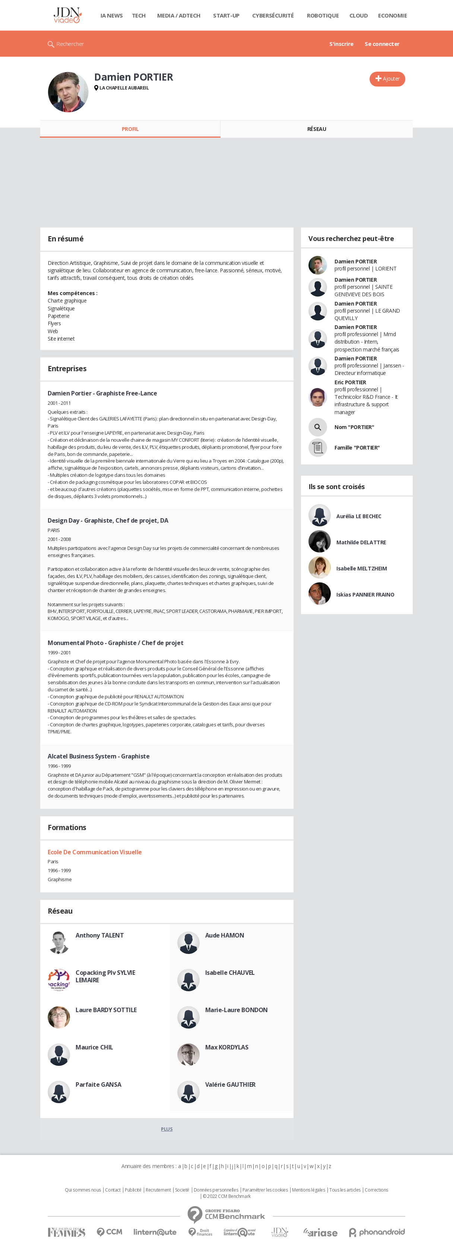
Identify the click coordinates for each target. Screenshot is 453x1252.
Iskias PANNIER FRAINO (365, 594)
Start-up (226, 15)
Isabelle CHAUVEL (230, 972)
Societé (182, 1190)
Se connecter (382, 43)
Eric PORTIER (350, 382)
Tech (139, 15)
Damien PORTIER (356, 261)
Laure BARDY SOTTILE (106, 1010)
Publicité (133, 1190)
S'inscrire (341, 43)
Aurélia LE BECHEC (358, 516)
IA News (112, 15)
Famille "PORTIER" (357, 447)
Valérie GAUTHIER (230, 1084)
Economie (392, 15)
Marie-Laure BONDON (236, 1010)
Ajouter (391, 78)
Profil (130, 128)
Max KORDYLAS (226, 1047)
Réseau (316, 128)
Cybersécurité (273, 15)
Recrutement (158, 1190)
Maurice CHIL (94, 1047)
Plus (166, 1129)
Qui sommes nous (83, 1190)
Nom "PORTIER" (354, 427)
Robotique (323, 15)
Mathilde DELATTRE (361, 542)
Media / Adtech (178, 15)
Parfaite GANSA (98, 1084)
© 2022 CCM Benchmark (227, 1196)
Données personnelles (216, 1190)
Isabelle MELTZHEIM (361, 568)
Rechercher (70, 43)
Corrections (376, 1190)
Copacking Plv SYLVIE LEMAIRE (105, 976)
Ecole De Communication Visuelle (95, 852)
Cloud (358, 15)
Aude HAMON (224, 935)
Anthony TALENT (100, 935)
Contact (112, 1190)
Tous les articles (345, 1190)
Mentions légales (308, 1190)
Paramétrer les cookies (265, 1190)
